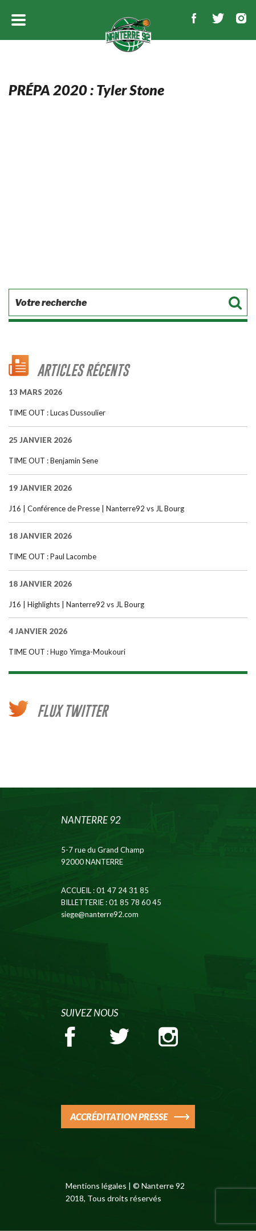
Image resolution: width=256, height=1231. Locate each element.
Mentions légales (96, 1185)
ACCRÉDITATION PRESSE (119, 1116)
